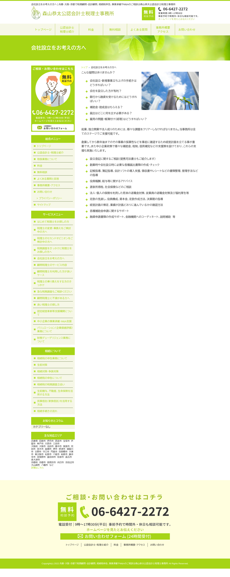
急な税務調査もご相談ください (54, 291)
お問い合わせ (186, 29)
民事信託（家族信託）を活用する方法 (54, 403)
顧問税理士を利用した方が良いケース (54, 273)
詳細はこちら (37, 468)
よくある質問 (139, 29)
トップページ (43, 29)
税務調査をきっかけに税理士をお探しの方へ (54, 250)
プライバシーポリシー (50, 198)
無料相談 (115, 29)
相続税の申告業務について (52, 358)
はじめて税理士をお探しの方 (53, 221)
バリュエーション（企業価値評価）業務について (55, 329)
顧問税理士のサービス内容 (52, 265)
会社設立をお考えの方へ (51, 258)
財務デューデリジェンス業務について (53, 339)
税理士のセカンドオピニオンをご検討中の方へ (55, 240)
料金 (91, 29)
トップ (84, 67)
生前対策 (42, 364)
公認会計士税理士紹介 (67, 29)
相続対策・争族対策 (48, 371)
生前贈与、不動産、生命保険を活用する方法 (55, 393)
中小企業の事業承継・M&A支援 (54, 321)
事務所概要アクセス (163, 29)
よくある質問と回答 (48, 178)
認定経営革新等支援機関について (54, 313)
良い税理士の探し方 (48, 304)
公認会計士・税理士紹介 (50, 152)
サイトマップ (43, 204)
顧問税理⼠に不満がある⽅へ (53, 298)
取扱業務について (47, 159)
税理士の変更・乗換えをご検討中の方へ (54, 230)
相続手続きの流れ (47, 411)
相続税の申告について (49, 378)
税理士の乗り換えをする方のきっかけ (54, 283)
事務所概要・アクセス (48, 185)
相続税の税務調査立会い (51, 384)
